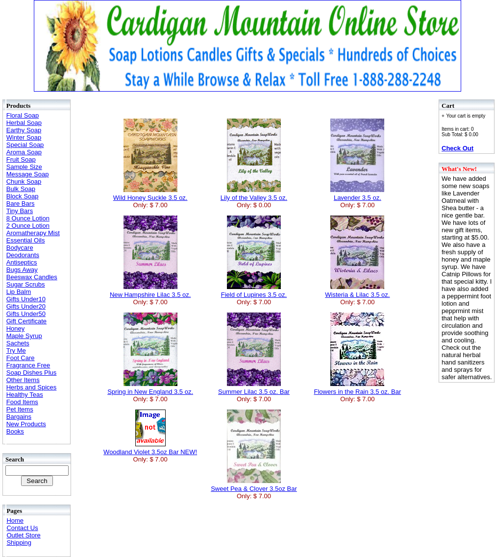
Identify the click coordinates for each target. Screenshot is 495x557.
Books (15, 431)
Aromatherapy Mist (33, 233)
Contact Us (22, 528)
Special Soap (25, 144)
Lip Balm (18, 291)
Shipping (18, 542)
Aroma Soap (24, 152)
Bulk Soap (20, 189)
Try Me (16, 350)
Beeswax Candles (31, 277)
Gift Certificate (26, 321)
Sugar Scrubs (25, 284)
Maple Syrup (24, 335)
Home (15, 520)
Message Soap (27, 174)
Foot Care (20, 358)
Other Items (23, 380)
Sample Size (24, 166)
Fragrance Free (28, 365)
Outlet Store (23, 535)
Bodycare (19, 247)
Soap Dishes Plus (31, 372)
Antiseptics (21, 262)
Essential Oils (25, 240)
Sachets (17, 343)
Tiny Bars (19, 211)
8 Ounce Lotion (28, 218)
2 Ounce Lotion (28, 225)
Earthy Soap (24, 130)
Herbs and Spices (31, 387)
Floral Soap (22, 115)
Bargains (18, 416)
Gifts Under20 (26, 306)
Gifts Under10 (26, 299)
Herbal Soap (24, 122)
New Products (26, 424)
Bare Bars (20, 203)
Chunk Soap (24, 181)
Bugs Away (22, 269)
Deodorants (22, 255)
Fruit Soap (21, 159)
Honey (15, 328)
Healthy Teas (24, 394)
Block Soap (22, 196)
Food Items (22, 402)
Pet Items (19, 409)
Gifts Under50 (26, 313)
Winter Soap (24, 137)
